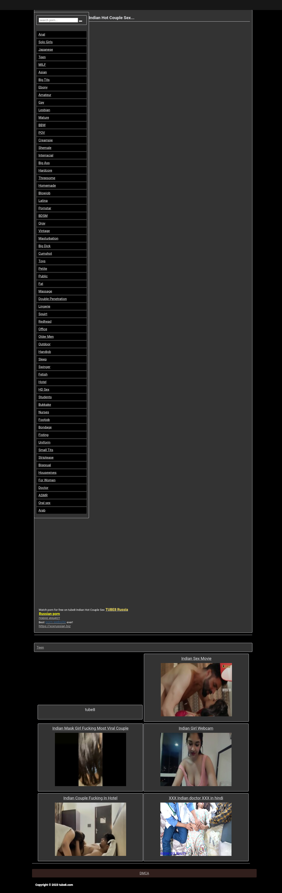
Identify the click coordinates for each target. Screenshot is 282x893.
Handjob (44, 352)
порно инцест (49, 618)
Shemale (44, 148)
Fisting (43, 435)
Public (43, 276)
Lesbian (44, 110)
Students (45, 397)
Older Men (46, 337)
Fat (40, 284)
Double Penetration (52, 299)
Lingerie (44, 306)
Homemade (47, 186)
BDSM (43, 216)
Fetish (43, 374)
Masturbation (48, 238)
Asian (42, 72)
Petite (42, 269)
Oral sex (44, 503)
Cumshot (45, 254)
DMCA (144, 873)
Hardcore (45, 170)
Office (42, 329)
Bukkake (44, 405)
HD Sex (43, 390)
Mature (43, 118)
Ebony (43, 87)
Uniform (44, 442)
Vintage (44, 231)
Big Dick (44, 246)
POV (41, 133)
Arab (41, 510)
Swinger (44, 367)
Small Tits (45, 450)
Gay (41, 102)
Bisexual (44, 465)
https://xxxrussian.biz (54, 626)
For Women (47, 480)
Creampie (45, 140)
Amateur (44, 95)
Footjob (44, 420)
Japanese (45, 50)
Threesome (46, 178)
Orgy (41, 223)
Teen (42, 57)
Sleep (42, 359)
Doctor (43, 488)
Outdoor (44, 344)
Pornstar (44, 208)
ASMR (43, 495)
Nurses (43, 412)
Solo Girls (45, 42)
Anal (41, 34)
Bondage (45, 427)
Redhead (45, 322)
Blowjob (44, 193)
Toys (42, 261)
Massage (45, 291)
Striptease (46, 457)
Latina (43, 201)
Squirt (42, 314)
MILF (42, 65)
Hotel (42, 382)
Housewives (47, 473)
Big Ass (44, 163)
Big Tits (44, 80)
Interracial (45, 155)
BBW (42, 125)
